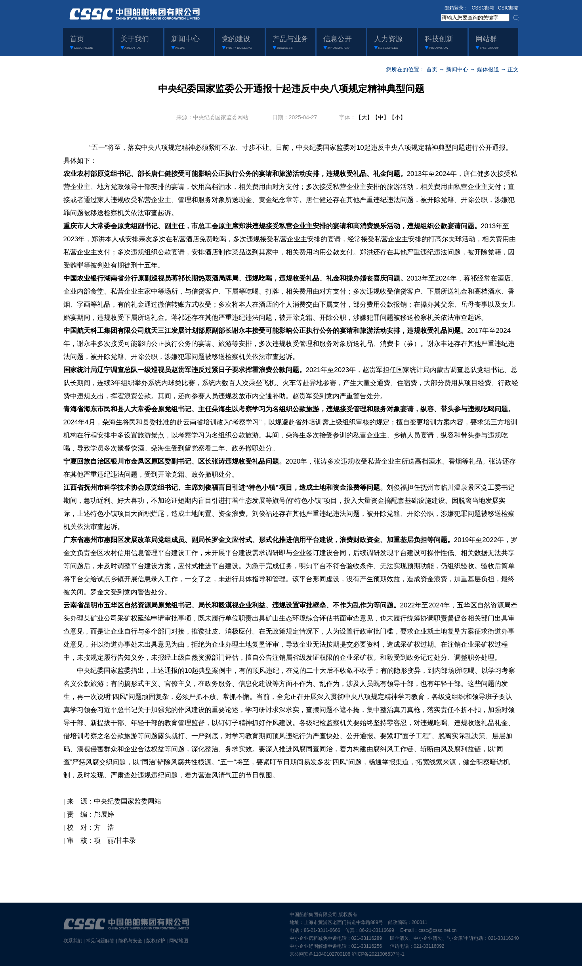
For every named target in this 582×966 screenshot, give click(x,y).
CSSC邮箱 (483, 8)
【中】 (380, 117)
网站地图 (178, 940)
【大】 (364, 117)
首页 (431, 69)
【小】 (397, 117)
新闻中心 (457, 69)
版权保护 (155, 940)
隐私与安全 (130, 940)
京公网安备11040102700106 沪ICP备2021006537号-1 (347, 954)
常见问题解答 (100, 940)
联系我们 (72, 940)
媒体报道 (488, 69)
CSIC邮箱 (508, 8)
